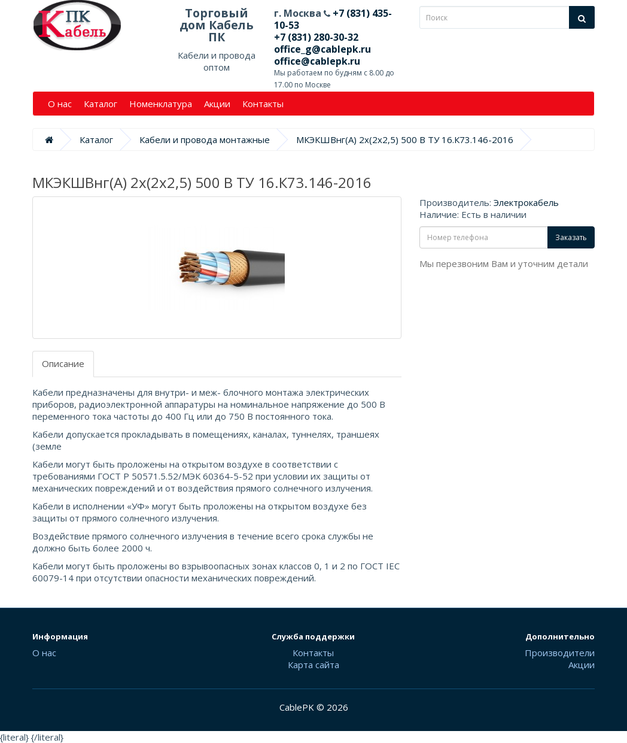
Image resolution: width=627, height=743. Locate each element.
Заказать (571, 237)
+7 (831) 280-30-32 (316, 37)
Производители (560, 653)
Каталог (100, 104)
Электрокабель (526, 202)
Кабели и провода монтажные (204, 139)
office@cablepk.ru (317, 61)
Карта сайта (313, 665)
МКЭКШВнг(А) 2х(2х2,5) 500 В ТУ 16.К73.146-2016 (404, 139)
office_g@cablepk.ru (322, 49)
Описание (63, 363)
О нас (60, 104)
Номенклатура (160, 104)
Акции (217, 104)
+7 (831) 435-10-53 (333, 19)
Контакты (263, 104)
